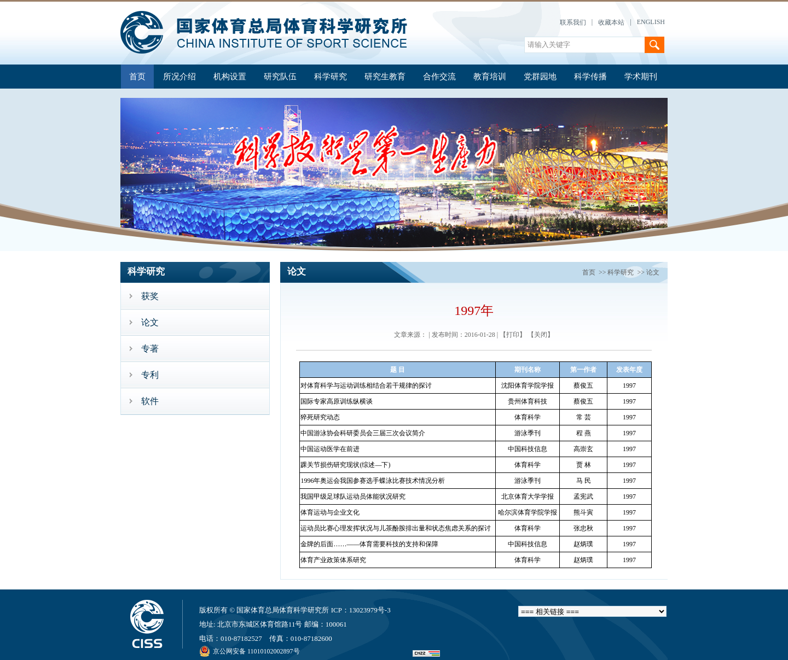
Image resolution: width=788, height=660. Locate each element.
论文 (652, 272)
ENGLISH (651, 22)
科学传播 (590, 76)
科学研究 (330, 76)
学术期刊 (640, 76)
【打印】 (513, 334)
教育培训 (489, 76)
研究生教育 (384, 76)
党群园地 (540, 76)
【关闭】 (541, 334)
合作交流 (439, 76)
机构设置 (229, 76)
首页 (137, 76)
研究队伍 (280, 76)
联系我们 (573, 22)
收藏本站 (611, 22)
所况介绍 (179, 76)
